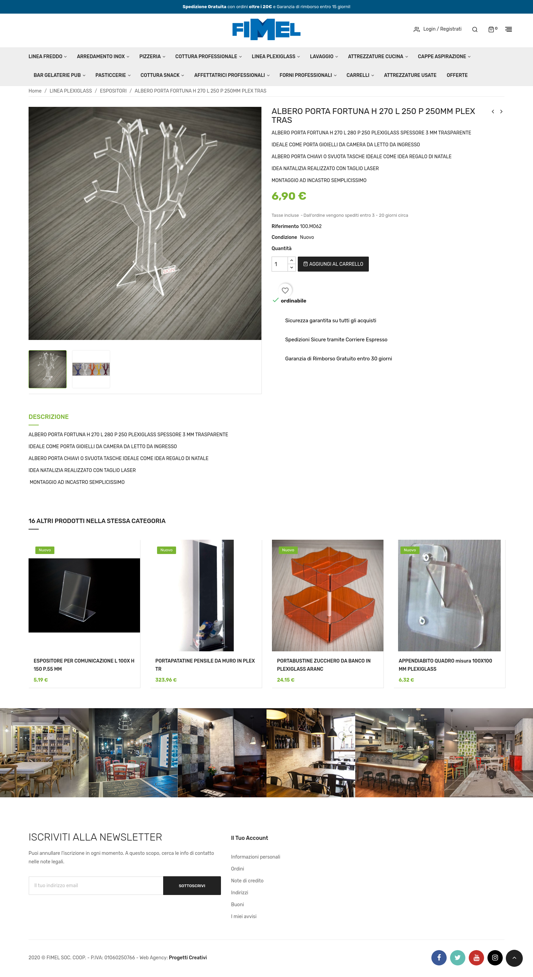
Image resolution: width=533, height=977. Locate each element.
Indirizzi (239, 893)
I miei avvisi (244, 916)
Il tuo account (249, 838)
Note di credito (247, 881)
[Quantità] (280, 264)
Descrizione (49, 417)
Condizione (284, 237)
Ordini (237, 869)
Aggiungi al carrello (333, 264)
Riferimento (285, 226)
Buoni (237, 905)
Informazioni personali (255, 857)
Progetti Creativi (188, 958)
